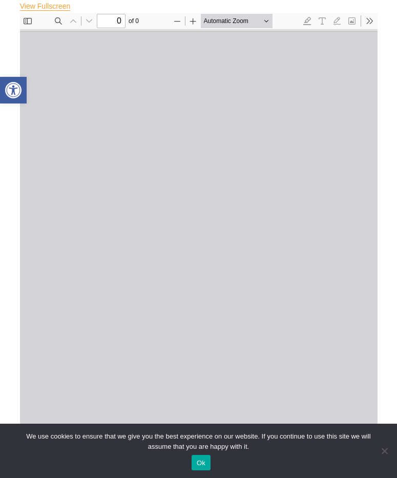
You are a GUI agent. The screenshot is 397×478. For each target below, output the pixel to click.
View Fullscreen (45, 6)
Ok (201, 463)
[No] (384, 451)
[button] (13, 90)
